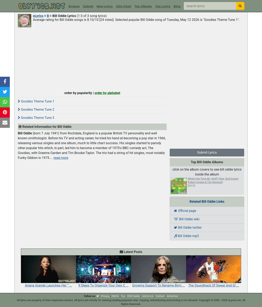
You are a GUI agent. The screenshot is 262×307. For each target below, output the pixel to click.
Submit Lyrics (207, 152)
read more (60, 158)
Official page (185, 211)
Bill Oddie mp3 (186, 236)
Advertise (172, 296)
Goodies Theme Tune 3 (36, 118)
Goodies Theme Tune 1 (36, 101)
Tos (123, 296)
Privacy (105, 296)
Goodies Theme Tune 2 (36, 109)
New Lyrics (105, 6)
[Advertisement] (131, 58)
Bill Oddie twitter (188, 227)
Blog (177, 6)
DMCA (115, 296)
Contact (160, 296)
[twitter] (97, 296)
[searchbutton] (240, 6)
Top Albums (143, 6)
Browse (74, 6)
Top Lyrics (162, 6)
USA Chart (123, 6)
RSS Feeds (133, 296)
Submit (88, 6)
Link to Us (148, 296)
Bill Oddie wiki (186, 219)
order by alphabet (107, 93)
